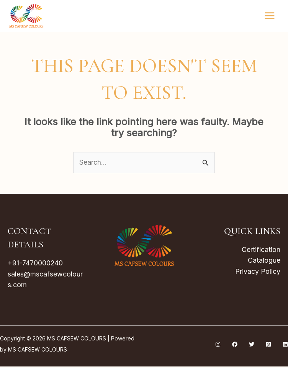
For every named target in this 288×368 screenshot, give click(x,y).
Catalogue (264, 261)
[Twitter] (251, 345)
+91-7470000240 (35, 264)
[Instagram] (218, 345)
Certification (261, 250)
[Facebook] (234, 345)
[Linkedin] (285, 345)
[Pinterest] (268, 345)
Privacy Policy (257, 272)
